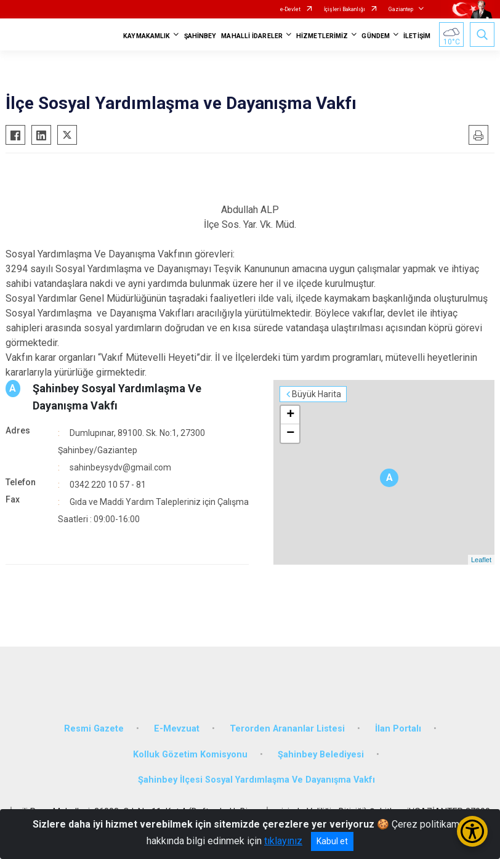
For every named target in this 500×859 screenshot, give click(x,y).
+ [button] (290, 415)
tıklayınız (283, 841)
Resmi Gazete (94, 729)
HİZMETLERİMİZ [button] (322, 36)
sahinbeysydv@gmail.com (120, 467)
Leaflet (481, 559)
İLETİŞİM (416, 36)
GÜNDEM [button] (375, 36)
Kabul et (332, 841)
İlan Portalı (398, 729)
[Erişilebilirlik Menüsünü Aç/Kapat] (472, 831)
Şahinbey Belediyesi (321, 754)
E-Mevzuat (177, 729)
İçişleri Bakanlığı (344, 9)
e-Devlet (290, 9)
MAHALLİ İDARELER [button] (252, 36)
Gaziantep (401, 9)
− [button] (290, 433)
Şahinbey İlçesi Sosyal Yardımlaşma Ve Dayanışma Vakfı (256, 780)
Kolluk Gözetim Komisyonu (190, 754)
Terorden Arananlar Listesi (287, 729)
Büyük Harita (316, 394)
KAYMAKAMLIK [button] (146, 36)
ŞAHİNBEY (200, 36)
